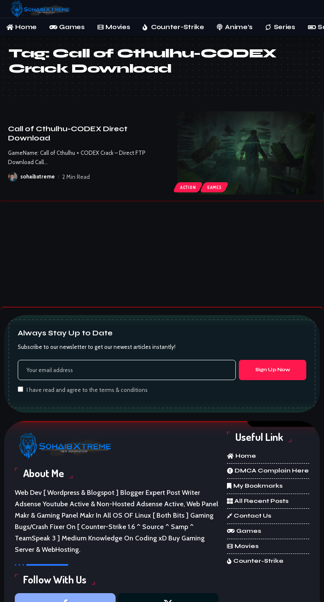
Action (188, 187)
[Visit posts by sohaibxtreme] (12, 176)
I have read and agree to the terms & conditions (87, 389)
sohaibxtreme (37, 176)
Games (214, 187)
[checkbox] (20, 389)
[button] (309, 9)
